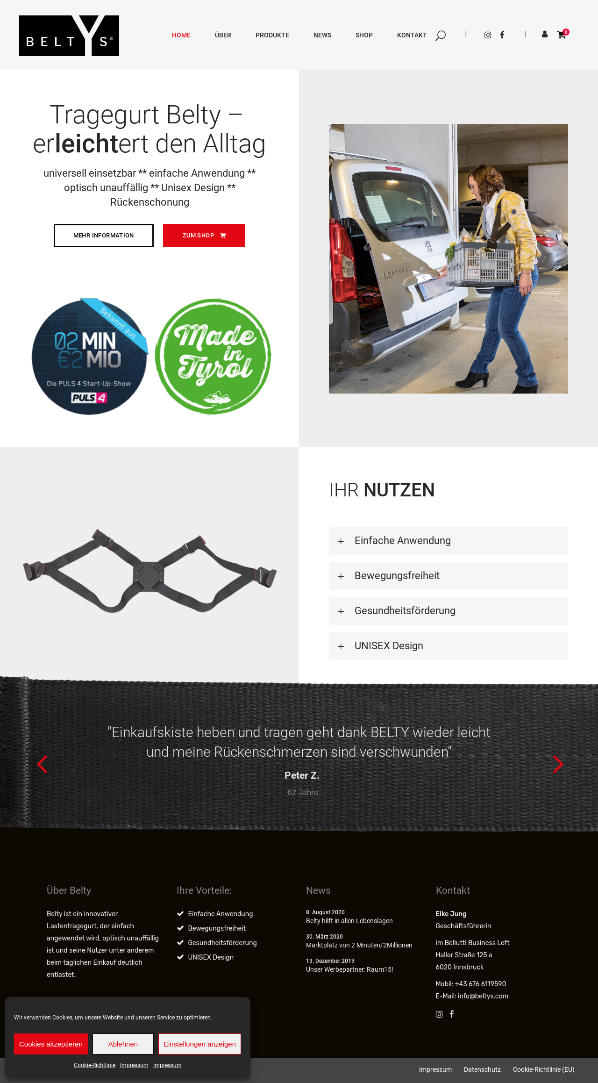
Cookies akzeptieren (51, 1044)
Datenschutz (482, 1069)
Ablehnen (123, 1044)
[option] (299, 763)
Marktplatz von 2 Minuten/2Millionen (359, 945)
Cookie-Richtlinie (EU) (544, 1069)
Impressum (134, 1065)
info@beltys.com (483, 996)
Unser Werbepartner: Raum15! (349, 969)
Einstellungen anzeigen (200, 1044)
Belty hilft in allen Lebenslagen (349, 921)
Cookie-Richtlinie (94, 1065)
